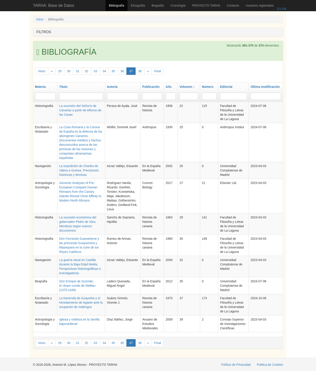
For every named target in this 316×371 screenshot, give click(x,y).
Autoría (112, 86)
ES (279, 9)
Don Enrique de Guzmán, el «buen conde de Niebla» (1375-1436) (77, 285)
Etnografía (138, 5)
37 (131, 71)
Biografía (158, 5)
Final (157, 71)
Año (169, 86)
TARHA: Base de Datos (53, 5)
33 (95, 71)
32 (86, 71)
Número (208, 86)
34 (104, 71)
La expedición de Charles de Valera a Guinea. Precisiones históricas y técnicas (79, 170)
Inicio (39, 19)
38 (140, 71)
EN (283, 9)
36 (122, 71)
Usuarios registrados (260, 5)
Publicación (151, 86)
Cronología (178, 5)
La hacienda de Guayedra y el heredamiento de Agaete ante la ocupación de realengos (81, 302)
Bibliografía (116, 5)
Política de (270, 364)
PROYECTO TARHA (206, 5)
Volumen (187, 86)
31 (77, 71)
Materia (40, 86)
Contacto (233, 5)
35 (113, 71)
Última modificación (265, 86)
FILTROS (43, 32)
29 (59, 71)
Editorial (226, 86)
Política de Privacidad (236, 364)
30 (68, 71)
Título (63, 86)
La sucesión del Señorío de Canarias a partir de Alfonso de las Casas (80, 110)
